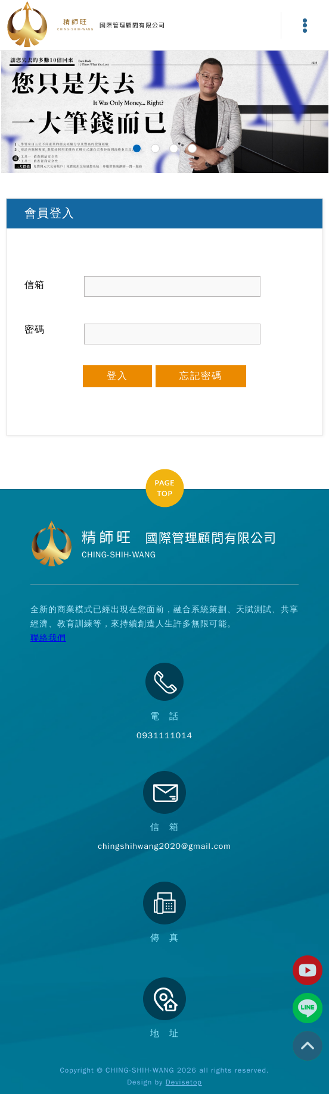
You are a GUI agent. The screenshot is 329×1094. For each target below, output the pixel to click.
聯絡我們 (48, 638)
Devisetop (184, 1082)
